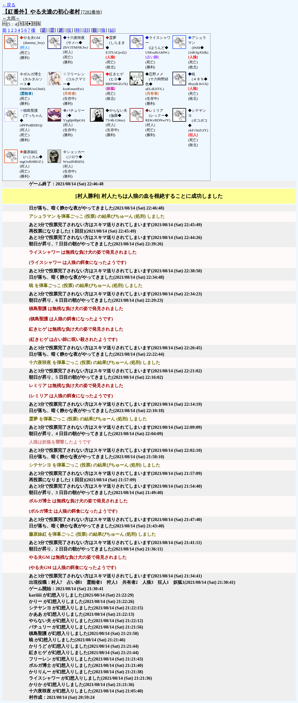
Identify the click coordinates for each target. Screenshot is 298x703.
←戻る (9, 5)
